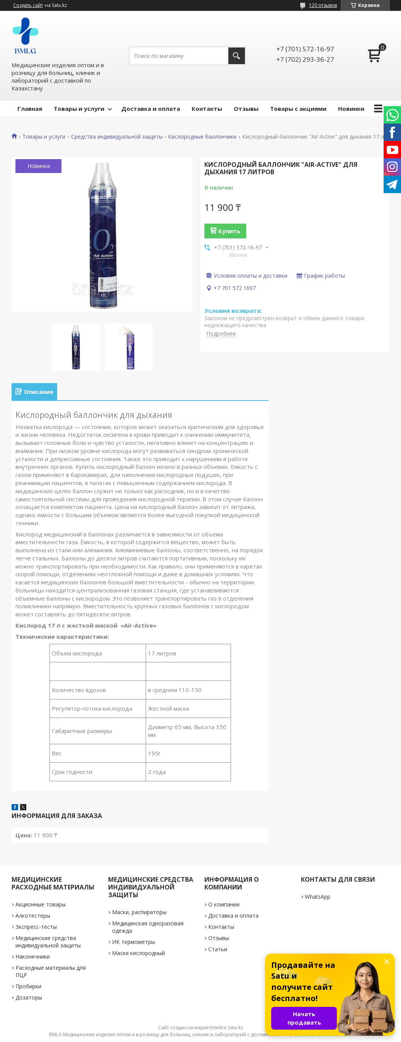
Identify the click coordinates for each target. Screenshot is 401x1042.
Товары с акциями (298, 108)
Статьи (217, 949)
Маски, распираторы (139, 912)
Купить (229, 231)
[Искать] (236, 56)
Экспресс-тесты (36, 926)
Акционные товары (40, 904)
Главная (29, 108)
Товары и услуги (79, 108)
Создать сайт (28, 5)
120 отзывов (323, 5)
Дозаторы (28, 997)
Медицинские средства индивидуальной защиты (48, 941)
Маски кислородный (138, 953)
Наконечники (32, 956)
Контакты (207, 108)
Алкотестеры (32, 915)
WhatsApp (317, 896)
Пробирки (28, 986)
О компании (224, 904)
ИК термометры (133, 941)
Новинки (351, 108)
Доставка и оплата (150, 108)
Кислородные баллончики (202, 136)
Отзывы (246, 108)
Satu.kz (235, 1027)
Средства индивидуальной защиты (117, 136)
